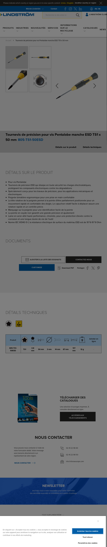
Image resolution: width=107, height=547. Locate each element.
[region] (53, 531)
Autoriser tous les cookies (87, 531)
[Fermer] (98, 521)
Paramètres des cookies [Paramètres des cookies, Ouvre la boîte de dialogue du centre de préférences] (88, 543)
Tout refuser (88, 537)
